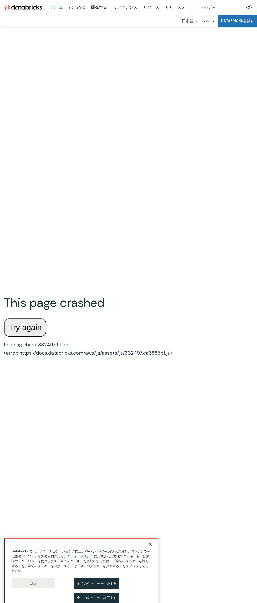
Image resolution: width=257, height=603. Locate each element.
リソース (151, 7)
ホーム (57, 7)
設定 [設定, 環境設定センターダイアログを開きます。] (33, 586)
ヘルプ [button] (206, 7)
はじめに (77, 7)
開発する (99, 7)
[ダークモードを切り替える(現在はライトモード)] (249, 7)
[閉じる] (150, 547)
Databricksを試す (237, 21)
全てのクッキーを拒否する (96, 586)
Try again (25, 327)
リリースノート (179, 7)
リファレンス (125, 7)
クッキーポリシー (80, 559)
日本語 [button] (188, 21)
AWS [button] (207, 21)
